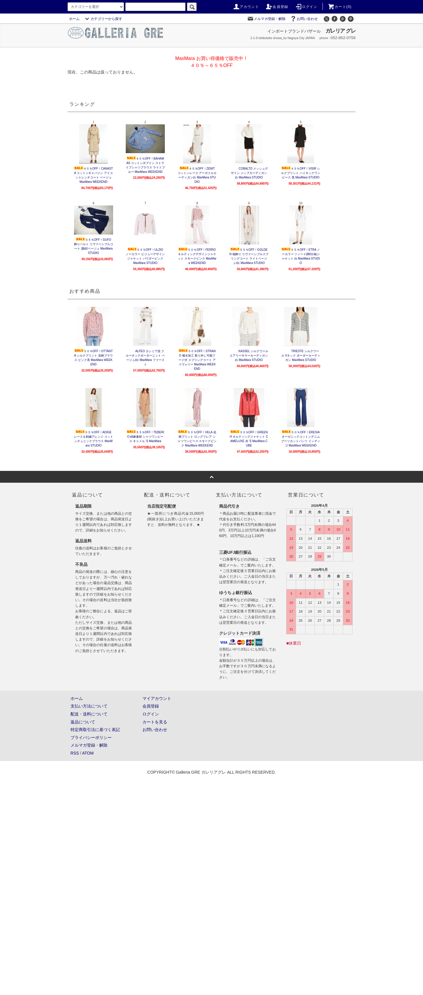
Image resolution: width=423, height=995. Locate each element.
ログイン (306, 7)
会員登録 (277, 7)
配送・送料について (89, 714)
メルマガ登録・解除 (266, 19)
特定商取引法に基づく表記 (95, 729)
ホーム (74, 19)
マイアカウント (156, 698)
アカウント (246, 7)
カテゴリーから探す (102, 19)
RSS (74, 753)
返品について (82, 722)
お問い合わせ (304, 19)
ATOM (88, 753)
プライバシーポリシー (91, 737)
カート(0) (340, 7)
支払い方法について (89, 706)
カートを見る (154, 722)
